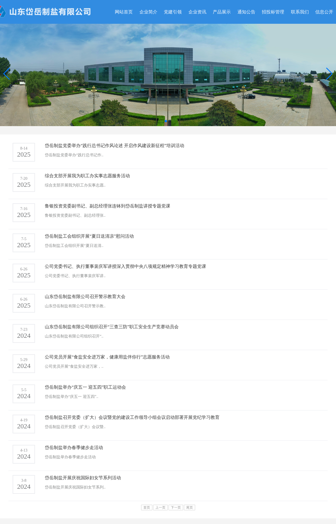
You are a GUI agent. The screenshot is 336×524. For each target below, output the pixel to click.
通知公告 (246, 12)
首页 (146, 507)
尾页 (189, 507)
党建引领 (173, 12)
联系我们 (300, 12)
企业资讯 (197, 12)
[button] (329, 74)
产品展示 (222, 12)
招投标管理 (273, 12)
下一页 (176, 507)
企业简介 (148, 12)
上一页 (160, 507)
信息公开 (324, 12)
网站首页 (124, 12)
